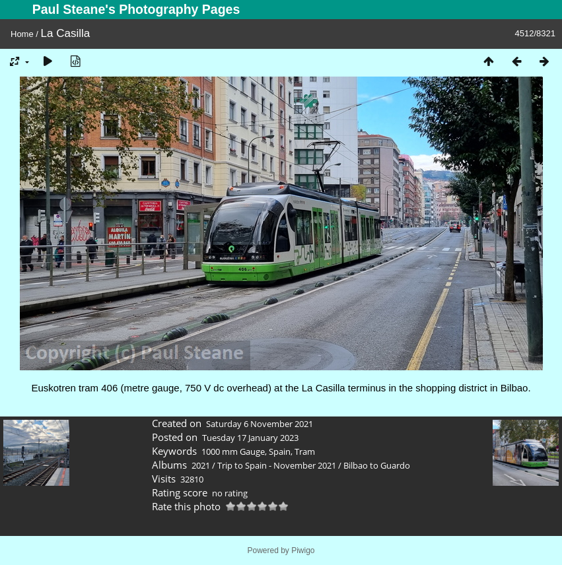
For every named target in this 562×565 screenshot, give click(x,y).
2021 (201, 465)
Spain (280, 451)
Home (22, 34)
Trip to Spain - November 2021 (276, 465)
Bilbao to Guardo (376, 465)
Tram (305, 451)
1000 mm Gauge (233, 451)
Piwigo (302, 550)
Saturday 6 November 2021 (259, 424)
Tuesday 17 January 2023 (250, 438)
